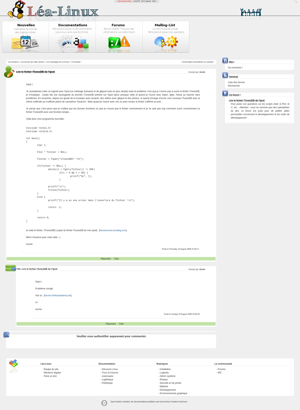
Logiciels (164, 372)
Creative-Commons (179, 402)
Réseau (164, 379)
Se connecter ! (235, 67)
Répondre (106, 258)
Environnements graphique (173, 393)
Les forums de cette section (32, 62)
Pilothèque (107, 383)
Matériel (164, 386)
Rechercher (234, 85)
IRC (220, 372)
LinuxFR (136, 1)
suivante (209, 62)
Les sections (13, 62)
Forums (222, 369)
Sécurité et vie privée (170, 383)
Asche (202, 72)
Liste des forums (236, 82)
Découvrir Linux (110, 369)
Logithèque (107, 379)
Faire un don (50, 376)
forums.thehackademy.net (58, 295)
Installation (165, 369)
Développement (168, 390)
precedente (198, 62)
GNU (154, 1)
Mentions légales (52, 372)
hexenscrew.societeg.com (113, 230)
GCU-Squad (146, 1)
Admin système (167, 376)
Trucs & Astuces (110, 372)
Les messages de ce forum (57, 62)
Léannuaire (107, 376)
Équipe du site (51, 369)
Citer (116, 258)
